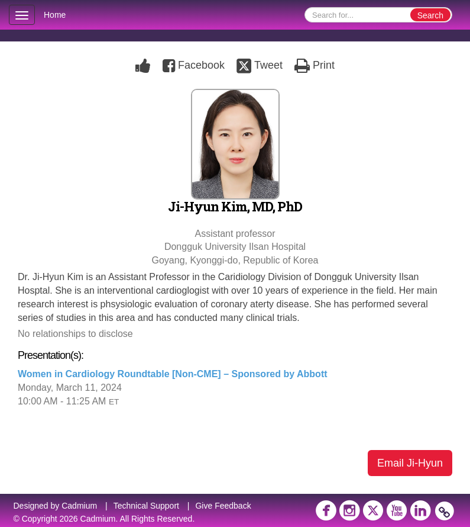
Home (55, 15)
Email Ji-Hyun (410, 463)
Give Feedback (223, 505)
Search (430, 15)
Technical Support (146, 505)
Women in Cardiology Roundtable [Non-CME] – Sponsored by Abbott (173, 374)
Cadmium (79, 505)
